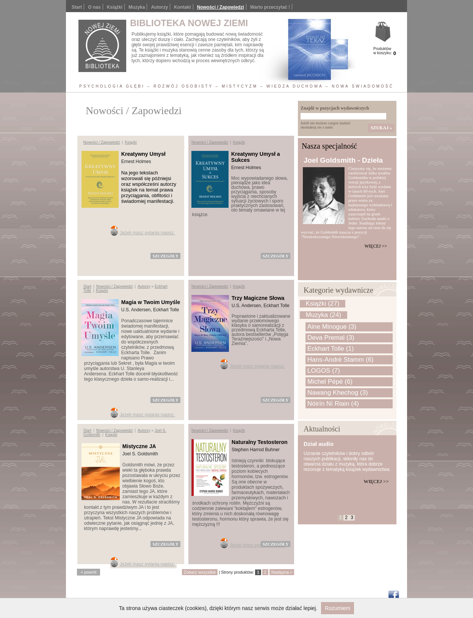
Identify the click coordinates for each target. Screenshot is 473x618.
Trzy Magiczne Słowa (258, 298)
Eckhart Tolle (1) (330, 348)
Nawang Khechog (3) (337, 392)
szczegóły (165, 256)
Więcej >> (376, 246)
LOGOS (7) (323, 370)
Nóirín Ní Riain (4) (333, 403)
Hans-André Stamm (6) (340, 359)
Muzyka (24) (323, 314)
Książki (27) (323, 303)
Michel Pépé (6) (329, 381)
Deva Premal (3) (330, 337)
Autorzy (159, 7)
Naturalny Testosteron (260, 442)
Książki (114, 7)
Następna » (281, 572)
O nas (94, 7)
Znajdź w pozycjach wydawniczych (335, 108)
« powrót (88, 572)
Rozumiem (337, 608)
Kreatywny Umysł (143, 154)
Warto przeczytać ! (270, 7)
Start (77, 7)
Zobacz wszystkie (200, 572)
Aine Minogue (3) (331, 326)
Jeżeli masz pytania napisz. (147, 232)
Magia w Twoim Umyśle (150, 302)
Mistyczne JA (139, 446)
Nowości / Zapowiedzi (220, 7)
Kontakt (182, 7)
